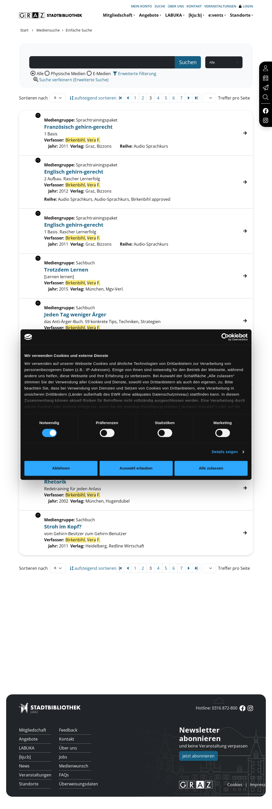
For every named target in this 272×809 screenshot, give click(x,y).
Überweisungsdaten (75, 784)
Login (246, 6)
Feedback (68, 730)
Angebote (149, 15)
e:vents (215, 15)
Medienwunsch (73, 766)
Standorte (240, 15)
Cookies (234, 784)
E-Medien (102, 73)
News (24, 766)
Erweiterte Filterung (134, 73)
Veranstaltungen (220, 6)
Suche (159, 6)
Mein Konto (141, 6)
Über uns (176, 6)
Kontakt (194, 6)
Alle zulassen (211, 468)
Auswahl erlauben (136, 468)
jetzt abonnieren (198, 756)
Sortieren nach (33, 98)
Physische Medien (68, 73)
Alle (40, 73)
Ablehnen (61, 468)
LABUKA (173, 15)
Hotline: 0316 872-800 (216, 708)
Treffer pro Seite (234, 98)
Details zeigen (225, 452)
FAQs (64, 775)
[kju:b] (195, 15)
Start (24, 30)
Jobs (63, 757)
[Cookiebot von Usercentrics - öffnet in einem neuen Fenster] (225, 337)
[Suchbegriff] (102, 62)
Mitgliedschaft (117, 15)
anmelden (218, 784)
